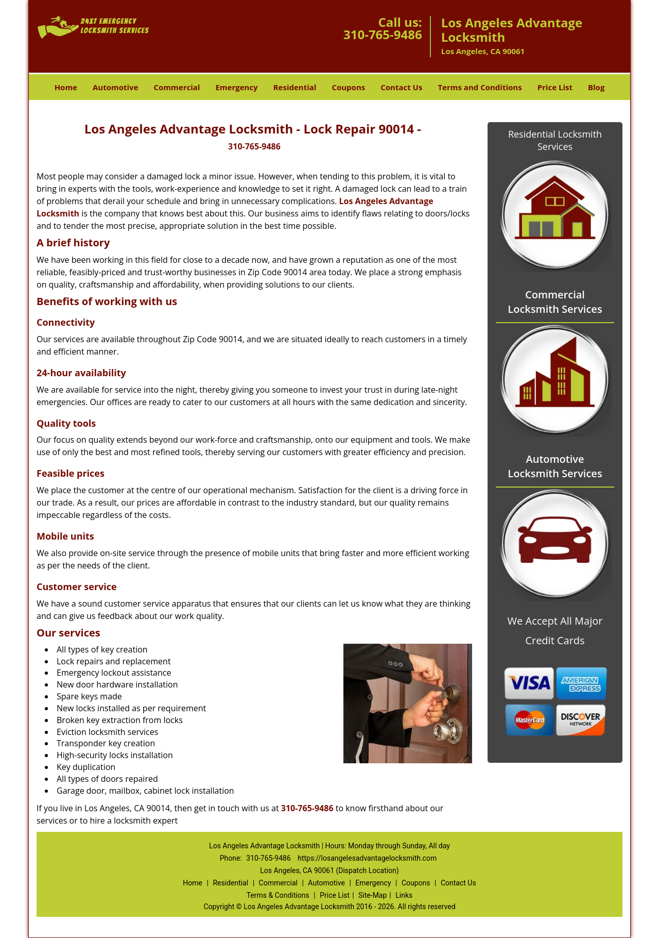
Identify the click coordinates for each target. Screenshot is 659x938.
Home (66, 87)
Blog (596, 87)
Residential (295, 87)
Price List (555, 87)
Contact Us (401, 87)
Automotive (115, 87)
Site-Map (372, 895)
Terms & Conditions (278, 895)
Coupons (348, 87)
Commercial (177, 87)
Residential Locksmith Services (555, 140)
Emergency (236, 87)
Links (403, 895)
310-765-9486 (382, 34)
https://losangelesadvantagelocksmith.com (367, 858)
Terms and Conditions (480, 87)
